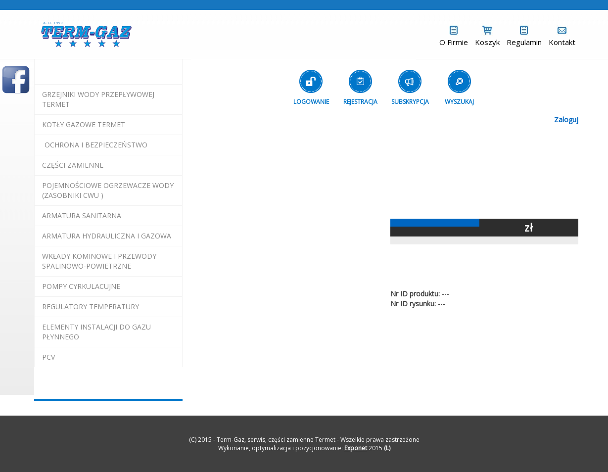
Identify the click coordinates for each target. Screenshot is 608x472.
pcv (48, 357)
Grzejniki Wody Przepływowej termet (98, 99)
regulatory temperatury (90, 306)
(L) (387, 448)
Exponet (355, 448)
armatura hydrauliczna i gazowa (106, 235)
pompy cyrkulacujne (81, 286)
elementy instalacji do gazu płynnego (96, 331)
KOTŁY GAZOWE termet (83, 124)
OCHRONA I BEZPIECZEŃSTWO (96, 144)
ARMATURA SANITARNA (81, 215)
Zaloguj (566, 119)
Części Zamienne (72, 165)
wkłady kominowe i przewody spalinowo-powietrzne (99, 261)
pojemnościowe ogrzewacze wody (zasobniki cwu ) (108, 190)
